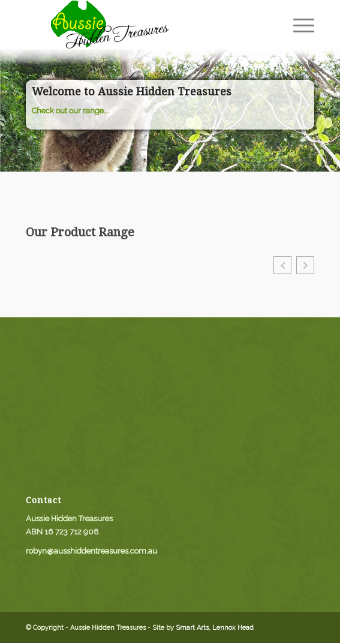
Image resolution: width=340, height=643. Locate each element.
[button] (282, 265)
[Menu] (297, 25)
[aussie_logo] (141, 25)
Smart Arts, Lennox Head (215, 628)
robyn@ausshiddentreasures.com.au (91, 550)
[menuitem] (297, 25)
